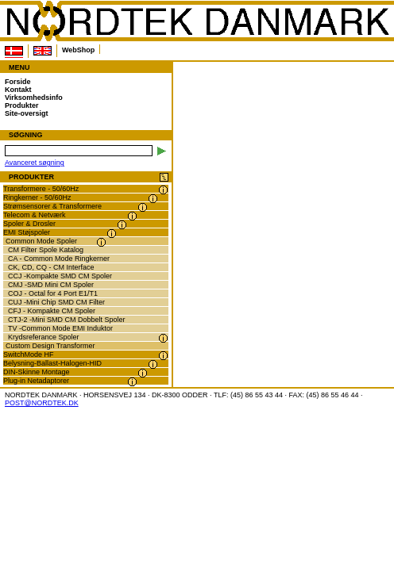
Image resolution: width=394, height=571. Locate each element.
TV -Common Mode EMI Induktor (60, 328)
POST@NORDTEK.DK (42, 403)
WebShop (78, 50)
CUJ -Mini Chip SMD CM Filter (56, 302)
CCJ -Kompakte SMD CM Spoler (60, 276)
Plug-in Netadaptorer (36, 381)
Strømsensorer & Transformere (52, 206)
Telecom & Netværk (34, 215)
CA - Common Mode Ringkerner (59, 259)
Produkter (22, 105)
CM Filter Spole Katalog (45, 250)
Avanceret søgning (34, 163)
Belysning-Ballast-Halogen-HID (52, 363)
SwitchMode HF (28, 354)
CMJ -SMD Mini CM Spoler (51, 285)
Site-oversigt (26, 113)
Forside (18, 82)
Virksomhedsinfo (34, 98)
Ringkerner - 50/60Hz (37, 197)
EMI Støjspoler (26, 232)
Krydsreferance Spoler (43, 337)
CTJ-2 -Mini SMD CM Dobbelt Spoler (67, 320)
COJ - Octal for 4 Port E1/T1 (53, 293)
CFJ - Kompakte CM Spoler (51, 311)
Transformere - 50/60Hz (41, 189)
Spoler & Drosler (29, 224)
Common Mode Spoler (41, 241)
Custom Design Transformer (50, 346)
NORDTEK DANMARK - (197, 21)
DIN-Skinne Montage (36, 372)
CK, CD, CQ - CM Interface (51, 267)
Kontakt (18, 90)
